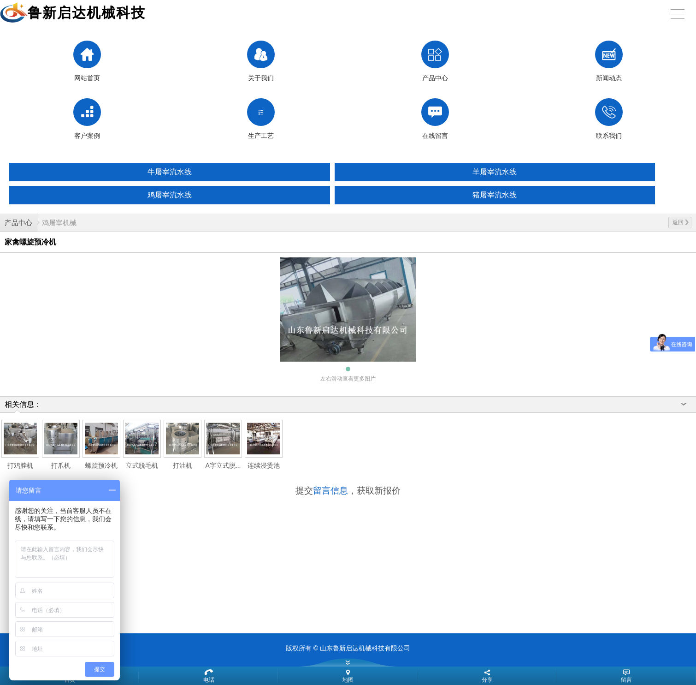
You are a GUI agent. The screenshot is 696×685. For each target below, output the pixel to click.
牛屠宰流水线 (169, 172)
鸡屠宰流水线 (169, 195)
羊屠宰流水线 (494, 172)
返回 (680, 222)
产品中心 (18, 222)
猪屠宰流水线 (494, 195)
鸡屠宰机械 (59, 222)
